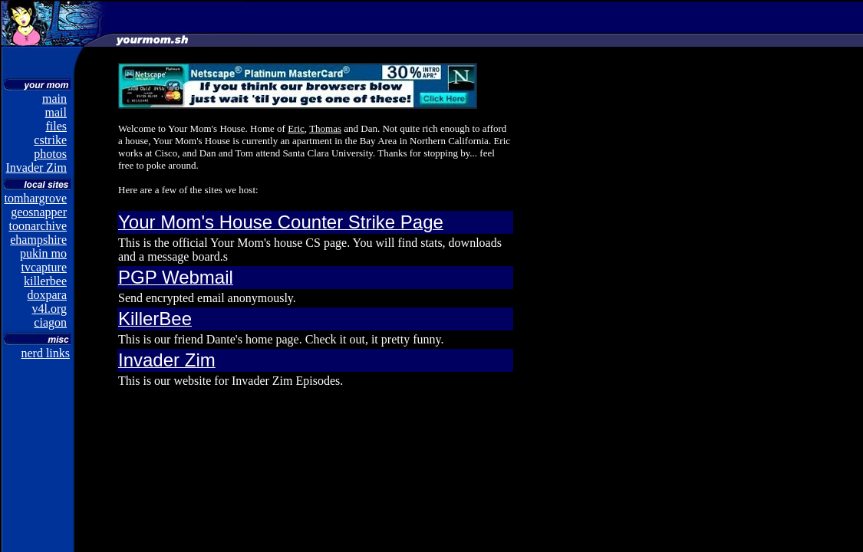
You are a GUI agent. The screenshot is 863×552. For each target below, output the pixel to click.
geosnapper (39, 212)
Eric (296, 128)
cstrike (50, 139)
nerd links (45, 353)
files (56, 126)
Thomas (325, 128)
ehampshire (38, 239)
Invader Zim (36, 167)
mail (56, 112)
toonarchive (37, 225)
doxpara (47, 294)
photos (50, 153)
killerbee (45, 281)
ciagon (50, 322)
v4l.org (49, 308)
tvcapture (44, 267)
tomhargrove (36, 198)
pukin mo (43, 253)
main (54, 98)
